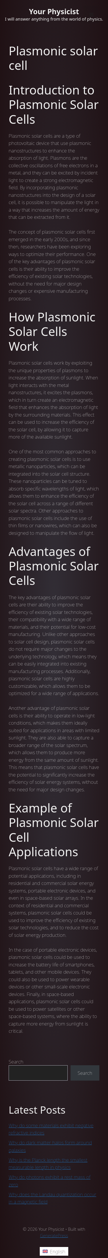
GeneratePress (54, 1235)
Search (16, 1061)
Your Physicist (54, 11)
